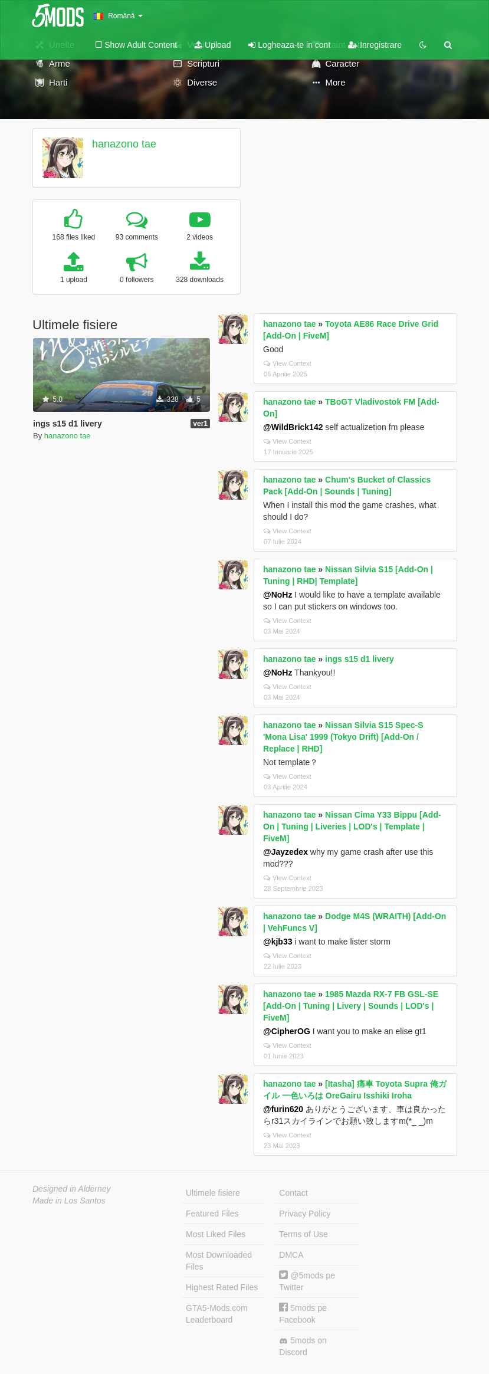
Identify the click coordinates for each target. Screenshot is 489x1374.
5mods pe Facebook (302, 1313)
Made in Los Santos (69, 1200)
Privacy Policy (304, 1213)
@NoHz (277, 594)
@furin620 (283, 1109)
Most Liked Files (215, 1234)
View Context (287, 363)
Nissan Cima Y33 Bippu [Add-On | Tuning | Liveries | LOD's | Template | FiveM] (352, 826)
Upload (213, 45)
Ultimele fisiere (213, 1193)
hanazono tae (124, 144)
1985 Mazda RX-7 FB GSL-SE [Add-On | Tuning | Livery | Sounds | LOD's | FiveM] (350, 1005)
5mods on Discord (302, 1346)
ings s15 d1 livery (359, 659)
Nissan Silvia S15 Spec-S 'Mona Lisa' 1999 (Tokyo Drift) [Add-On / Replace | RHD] (343, 736)
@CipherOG (286, 1031)
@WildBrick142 (293, 427)
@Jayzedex (285, 852)
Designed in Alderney (71, 1188)
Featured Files (212, 1213)
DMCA (291, 1255)
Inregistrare (375, 45)
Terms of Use (303, 1234)
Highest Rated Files (222, 1287)
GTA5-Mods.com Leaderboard (217, 1313)
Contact (293, 1193)
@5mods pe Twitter (307, 1281)
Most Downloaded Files (219, 1260)
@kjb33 (277, 941)
